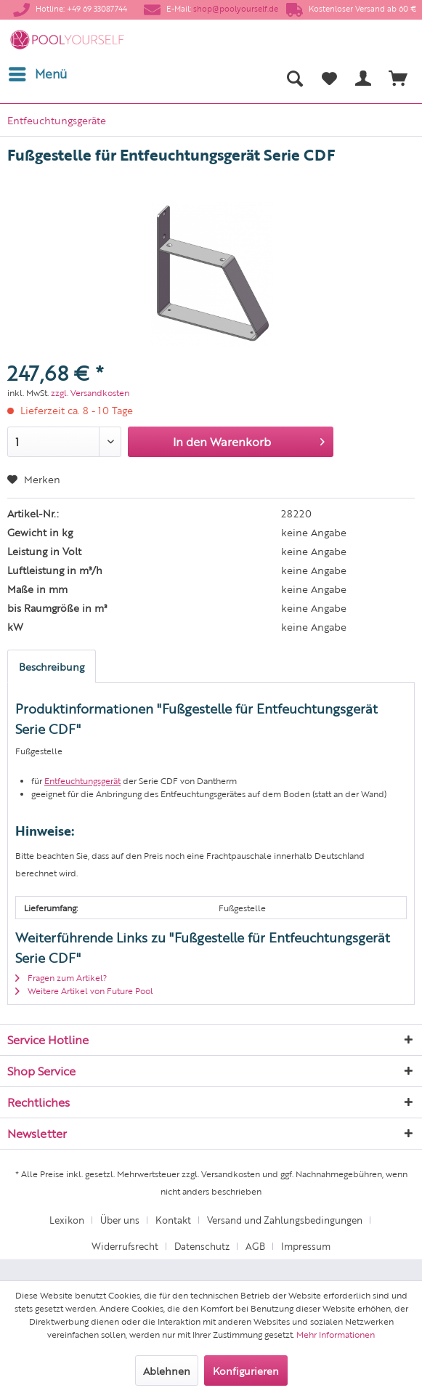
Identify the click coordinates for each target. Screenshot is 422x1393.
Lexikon (66, 1220)
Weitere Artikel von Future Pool (84, 990)
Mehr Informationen (335, 1334)
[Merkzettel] (329, 77)
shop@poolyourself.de (235, 8)
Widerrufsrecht (125, 1246)
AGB (255, 1246)
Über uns (119, 1220)
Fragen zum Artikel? (61, 977)
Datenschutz (202, 1246)
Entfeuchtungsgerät (82, 780)
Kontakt (173, 1220)
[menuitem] (37, 74)
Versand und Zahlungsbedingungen (284, 1220)
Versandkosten (230, 1173)
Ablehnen (166, 1370)
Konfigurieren (246, 1370)
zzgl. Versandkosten (90, 392)
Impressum (305, 1246)
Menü (38, 71)
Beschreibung (51, 666)
